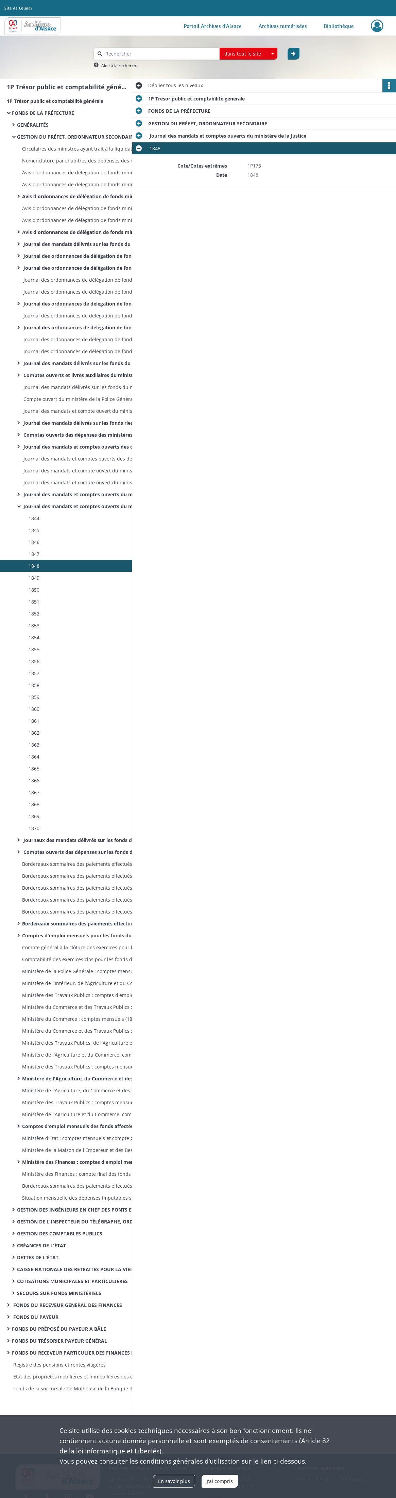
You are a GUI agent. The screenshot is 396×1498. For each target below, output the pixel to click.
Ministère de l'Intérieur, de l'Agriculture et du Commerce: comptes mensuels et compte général (90, 983)
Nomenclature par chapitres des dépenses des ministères (88, 160)
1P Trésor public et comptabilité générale (55, 101)
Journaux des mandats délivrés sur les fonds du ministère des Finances (90, 840)
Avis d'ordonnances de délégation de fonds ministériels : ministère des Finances (90, 232)
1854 (33, 637)
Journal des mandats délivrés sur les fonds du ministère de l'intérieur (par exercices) (90, 363)
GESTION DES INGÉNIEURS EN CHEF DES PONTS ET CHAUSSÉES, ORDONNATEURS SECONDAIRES (85, 1209)
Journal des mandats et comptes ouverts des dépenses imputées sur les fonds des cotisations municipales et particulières (90, 458)
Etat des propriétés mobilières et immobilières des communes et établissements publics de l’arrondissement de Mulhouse (80, 1376)
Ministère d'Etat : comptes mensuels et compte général (85, 1138)
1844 (33, 518)
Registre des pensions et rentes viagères (59, 1364)
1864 (33, 756)
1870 (33, 828)
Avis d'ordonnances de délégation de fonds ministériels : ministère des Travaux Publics (90, 172)
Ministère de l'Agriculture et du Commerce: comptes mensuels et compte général (90, 1114)
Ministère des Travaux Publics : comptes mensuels (79, 1102)
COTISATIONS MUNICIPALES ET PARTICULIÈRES (72, 1281)
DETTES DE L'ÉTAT (37, 1257)
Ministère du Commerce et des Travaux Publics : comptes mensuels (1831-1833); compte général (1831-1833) (90, 1007)
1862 (33, 733)
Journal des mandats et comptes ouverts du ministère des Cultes (90, 494)
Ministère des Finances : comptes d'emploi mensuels (84, 1162)
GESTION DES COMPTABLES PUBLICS (59, 1233)
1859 (33, 697)
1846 (33, 542)
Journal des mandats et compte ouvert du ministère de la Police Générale (90, 411)
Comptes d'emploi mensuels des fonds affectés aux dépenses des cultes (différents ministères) (90, 1126)
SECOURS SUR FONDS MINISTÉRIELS (59, 1293)
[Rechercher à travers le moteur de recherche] (160, 53)
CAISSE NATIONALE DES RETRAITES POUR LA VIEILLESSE (82, 1269)
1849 (33, 578)
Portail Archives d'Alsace (213, 25)
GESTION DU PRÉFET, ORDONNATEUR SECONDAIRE (76, 137)
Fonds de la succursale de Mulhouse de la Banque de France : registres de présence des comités (80, 1388)
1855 (33, 649)
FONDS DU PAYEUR (35, 1317)
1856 (33, 661)
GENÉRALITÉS (33, 125)
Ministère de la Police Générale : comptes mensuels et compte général (90, 971)
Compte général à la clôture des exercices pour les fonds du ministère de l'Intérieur (90, 947)
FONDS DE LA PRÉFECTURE (43, 113)
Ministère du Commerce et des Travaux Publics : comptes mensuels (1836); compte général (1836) (90, 1031)
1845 (33, 530)
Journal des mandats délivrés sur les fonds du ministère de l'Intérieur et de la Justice (90, 244)
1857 (33, 673)
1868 (33, 804)
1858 (33, 685)
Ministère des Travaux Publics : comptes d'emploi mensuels (90, 995)
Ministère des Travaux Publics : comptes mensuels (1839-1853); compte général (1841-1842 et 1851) (90, 1066)
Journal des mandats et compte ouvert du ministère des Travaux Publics (90, 470)
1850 (33, 590)
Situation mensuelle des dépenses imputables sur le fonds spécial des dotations (90, 1198)
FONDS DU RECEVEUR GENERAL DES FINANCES (67, 1305)
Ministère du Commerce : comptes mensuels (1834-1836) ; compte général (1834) (90, 1019)
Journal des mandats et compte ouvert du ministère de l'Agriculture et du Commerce (90, 482)
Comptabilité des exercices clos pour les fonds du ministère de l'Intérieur (90, 959)
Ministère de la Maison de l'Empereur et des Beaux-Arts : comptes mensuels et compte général (90, 1150)
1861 (33, 721)
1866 (33, 780)
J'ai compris (220, 1481)
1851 (33, 601)
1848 (33, 566)
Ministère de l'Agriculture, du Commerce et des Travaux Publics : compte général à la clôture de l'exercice (90, 1090)
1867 (33, 792)
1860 (33, 709)
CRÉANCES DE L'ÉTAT (41, 1245)
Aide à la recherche (120, 65)
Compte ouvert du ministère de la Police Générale (79, 399)
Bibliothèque (339, 25)
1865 (33, 768)
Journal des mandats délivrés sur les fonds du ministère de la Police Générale (90, 387)
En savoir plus (174, 1481)
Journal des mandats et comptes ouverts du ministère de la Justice (90, 506)
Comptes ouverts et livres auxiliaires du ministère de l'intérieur (90, 375)
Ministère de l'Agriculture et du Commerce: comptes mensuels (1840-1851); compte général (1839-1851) (90, 1054)
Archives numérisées (283, 25)
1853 (33, 625)
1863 (33, 745)
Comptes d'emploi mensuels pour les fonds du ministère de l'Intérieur (90, 935)
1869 (33, 816)
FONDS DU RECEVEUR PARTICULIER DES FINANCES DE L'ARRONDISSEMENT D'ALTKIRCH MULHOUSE (80, 1352)
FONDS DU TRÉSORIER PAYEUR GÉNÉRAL (59, 1341)
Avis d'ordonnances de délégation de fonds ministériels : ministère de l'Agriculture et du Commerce (90, 184)
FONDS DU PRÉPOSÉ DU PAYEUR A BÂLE (59, 1329)
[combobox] (248, 54)
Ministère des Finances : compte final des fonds (76, 1174)
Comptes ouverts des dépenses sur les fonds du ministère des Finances (90, 852)
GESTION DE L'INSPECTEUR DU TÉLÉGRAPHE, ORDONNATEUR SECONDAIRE (85, 1221)
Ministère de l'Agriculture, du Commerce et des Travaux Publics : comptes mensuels (90, 1078)
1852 (33, 613)
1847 (33, 554)
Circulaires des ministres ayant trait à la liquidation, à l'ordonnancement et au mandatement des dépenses (90, 148)
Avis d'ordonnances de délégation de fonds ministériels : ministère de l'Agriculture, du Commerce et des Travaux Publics (90, 196)
